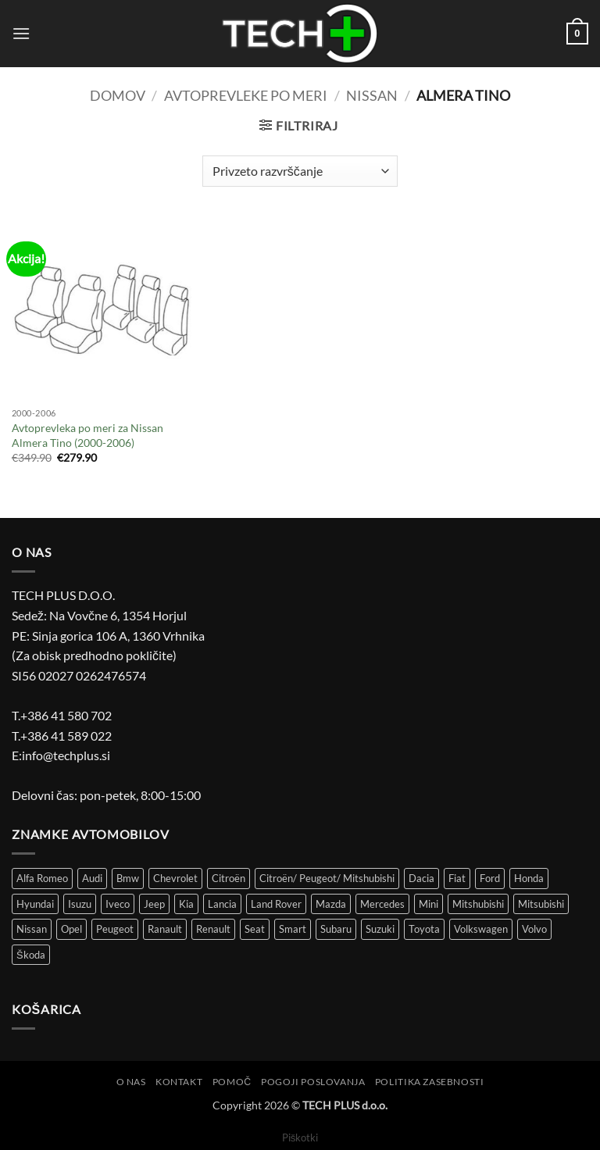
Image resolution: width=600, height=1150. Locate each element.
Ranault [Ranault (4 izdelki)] (165, 929)
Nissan (372, 95)
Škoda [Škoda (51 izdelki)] (30, 954)
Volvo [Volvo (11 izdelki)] (534, 929)
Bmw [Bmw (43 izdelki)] (127, 878)
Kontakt (178, 1082)
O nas (131, 1082)
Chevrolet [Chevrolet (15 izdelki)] (175, 878)
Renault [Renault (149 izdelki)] (213, 929)
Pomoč (232, 1082)
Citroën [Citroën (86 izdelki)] (228, 878)
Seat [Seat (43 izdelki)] (255, 929)
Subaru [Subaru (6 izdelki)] (336, 929)
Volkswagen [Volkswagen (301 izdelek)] (481, 929)
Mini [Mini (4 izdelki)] (428, 904)
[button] (21, 33)
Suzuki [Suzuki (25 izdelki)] (380, 929)
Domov (117, 95)
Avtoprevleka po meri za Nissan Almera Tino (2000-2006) (87, 435)
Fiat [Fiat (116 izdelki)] (457, 878)
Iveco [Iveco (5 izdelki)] (117, 904)
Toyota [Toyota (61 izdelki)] (424, 929)
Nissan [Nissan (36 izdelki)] (31, 929)
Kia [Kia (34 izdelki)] (186, 904)
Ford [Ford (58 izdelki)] (490, 878)
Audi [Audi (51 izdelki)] (92, 878)
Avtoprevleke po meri (245, 95)
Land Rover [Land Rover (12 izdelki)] (276, 904)
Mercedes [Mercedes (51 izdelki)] (382, 904)
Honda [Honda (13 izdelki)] (529, 878)
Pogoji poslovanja (313, 1082)
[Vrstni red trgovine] (300, 171)
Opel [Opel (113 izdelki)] (71, 929)
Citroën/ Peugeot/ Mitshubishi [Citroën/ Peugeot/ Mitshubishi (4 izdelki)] (327, 878)
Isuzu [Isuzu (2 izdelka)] (79, 904)
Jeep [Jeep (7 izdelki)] (154, 904)
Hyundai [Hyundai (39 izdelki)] (35, 904)
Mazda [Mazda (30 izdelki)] (331, 904)
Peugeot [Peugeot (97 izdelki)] (115, 929)
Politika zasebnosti (429, 1082)
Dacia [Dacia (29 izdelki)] (421, 878)
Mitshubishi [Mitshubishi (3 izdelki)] (478, 904)
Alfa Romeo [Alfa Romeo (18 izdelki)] (42, 878)
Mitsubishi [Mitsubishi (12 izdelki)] (541, 904)
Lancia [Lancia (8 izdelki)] (222, 904)
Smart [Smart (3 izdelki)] (292, 929)
